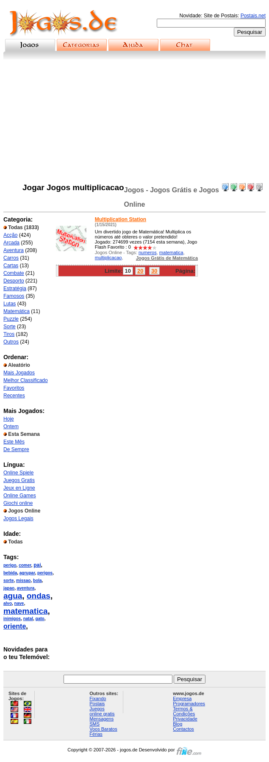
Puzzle (11, 319)
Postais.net (253, 16)
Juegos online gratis (101, 711)
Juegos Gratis (19, 480)
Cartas (10, 266)
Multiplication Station (120, 219)
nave (19, 603)
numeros (148, 252)
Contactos (183, 729)
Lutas (9, 304)
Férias (96, 734)
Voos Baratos (103, 729)
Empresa (182, 698)
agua (12, 595)
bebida (10, 573)
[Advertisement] (134, 123)
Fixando (97, 698)
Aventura (13, 250)
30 (154, 271)
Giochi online (18, 503)
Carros (11, 258)
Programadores (189, 703)
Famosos (13, 296)
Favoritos (13, 388)
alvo (7, 603)
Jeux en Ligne (19, 488)
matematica (25, 611)
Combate (13, 273)
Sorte (9, 327)
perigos (45, 573)
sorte (8, 580)
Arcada (11, 243)
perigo (10, 565)
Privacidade (185, 718)
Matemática (16, 311)
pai (37, 565)
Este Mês (14, 442)
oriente (14, 626)
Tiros (8, 334)
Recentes (14, 396)
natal (28, 618)
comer (25, 565)
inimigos (12, 618)
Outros (11, 342)
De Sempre (16, 449)
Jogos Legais (18, 518)
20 (140, 271)
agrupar (27, 573)
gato (40, 618)
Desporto (13, 281)
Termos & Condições (184, 711)
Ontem (11, 426)
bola (37, 580)
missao (23, 580)
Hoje (8, 419)
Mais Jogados (19, 373)
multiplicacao (108, 257)
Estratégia (14, 288)
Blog (177, 723)
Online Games (19, 496)
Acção (10, 235)
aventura (26, 588)
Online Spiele (18, 473)
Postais (97, 703)
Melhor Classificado (25, 380)
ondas (38, 595)
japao (8, 588)
